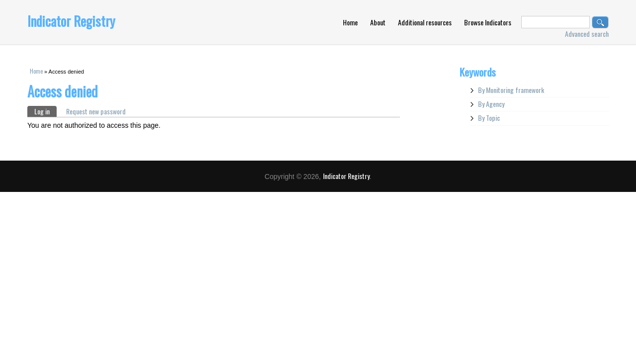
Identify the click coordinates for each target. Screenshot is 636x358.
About (378, 22)
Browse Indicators (487, 22)
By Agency (491, 103)
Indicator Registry (71, 21)
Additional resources (425, 22)
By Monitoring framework (511, 90)
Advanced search (587, 33)
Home (350, 22)
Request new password (96, 111)
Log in (45, 111)
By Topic (489, 117)
